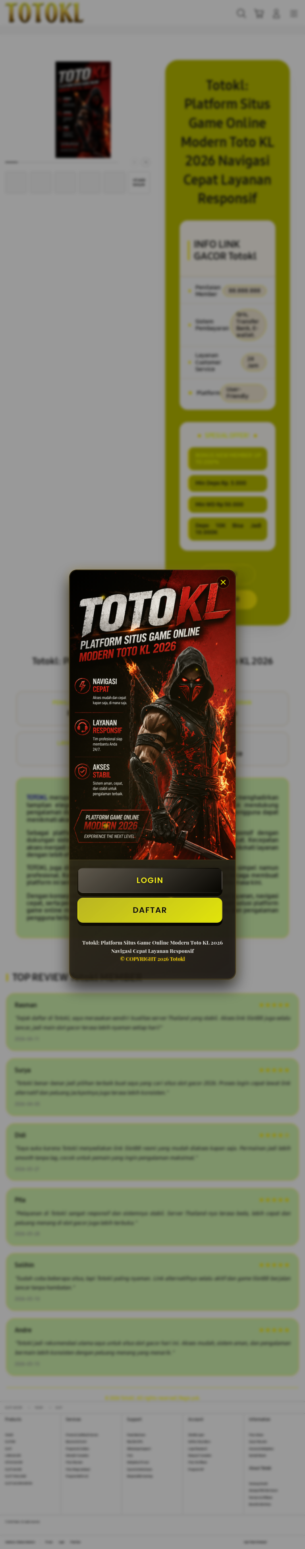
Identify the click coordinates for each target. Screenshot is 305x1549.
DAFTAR (150, 910)
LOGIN (150, 880)
